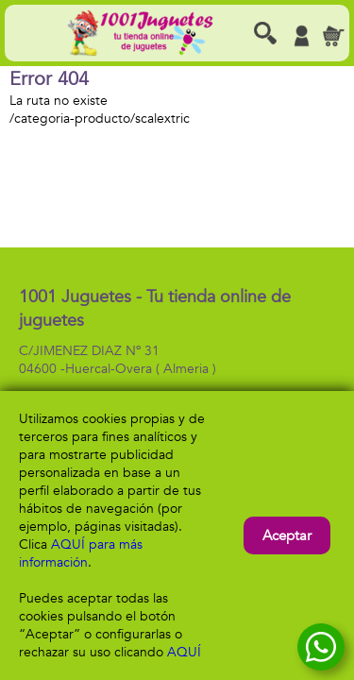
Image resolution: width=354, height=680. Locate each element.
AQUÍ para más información (81, 553)
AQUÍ (184, 652)
